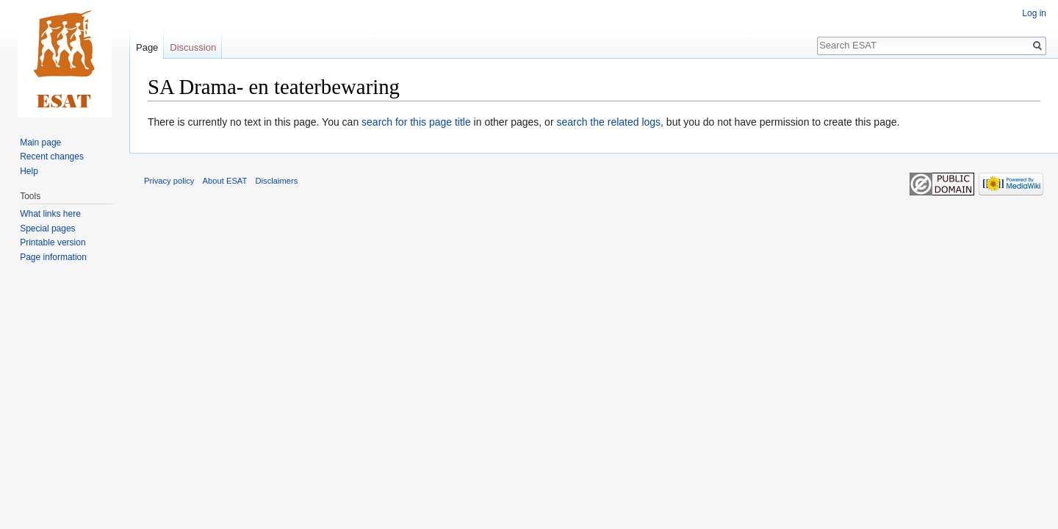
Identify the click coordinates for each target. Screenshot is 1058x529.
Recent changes (52, 156)
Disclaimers (277, 180)
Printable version (52, 242)
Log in (1034, 13)
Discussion (193, 47)
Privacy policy (169, 180)
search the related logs (608, 122)
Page (147, 47)
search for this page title (416, 122)
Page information (53, 257)
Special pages (47, 228)
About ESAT (225, 180)
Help (29, 171)
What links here (50, 214)
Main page (40, 142)
